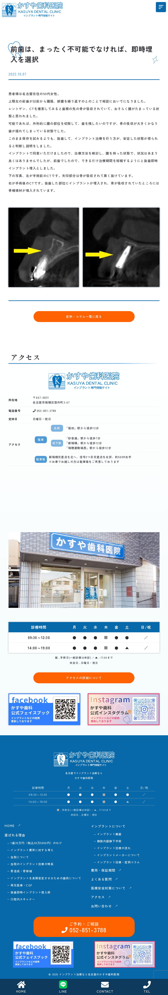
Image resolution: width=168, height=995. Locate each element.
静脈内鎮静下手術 (109, 841)
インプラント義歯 (109, 834)
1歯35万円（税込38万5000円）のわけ (36, 843)
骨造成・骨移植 (21, 871)
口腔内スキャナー (23, 899)
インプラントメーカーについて (118, 855)
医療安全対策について (108, 888)
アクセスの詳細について (84, 678)
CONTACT (105, 987)
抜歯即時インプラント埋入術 (31, 892)
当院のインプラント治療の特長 (32, 864)
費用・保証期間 (103, 870)
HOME (21, 987)
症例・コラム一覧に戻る (84, 316)
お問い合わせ (141, 964)
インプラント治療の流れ (114, 848)
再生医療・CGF (21, 885)
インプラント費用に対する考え (32, 850)
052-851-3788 (87, 964)
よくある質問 (101, 879)
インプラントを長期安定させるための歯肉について (46, 878)
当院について (20, 857)
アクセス (98, 896)
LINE (63, 987)
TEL (147, 987)
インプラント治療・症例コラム (118, 862)
